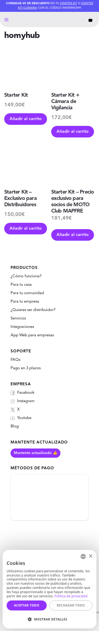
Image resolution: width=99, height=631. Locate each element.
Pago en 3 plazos (26, 368)
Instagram (23, 401)
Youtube (21, 418)
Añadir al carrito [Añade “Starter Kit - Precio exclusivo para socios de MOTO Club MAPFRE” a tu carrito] (72, 235)
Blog (15, 426)
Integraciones (22, 327)
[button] (49, 619)
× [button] (90, 556)
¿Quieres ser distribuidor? (33, 310)
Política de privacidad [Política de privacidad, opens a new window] (70, 596)
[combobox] (83, 556)
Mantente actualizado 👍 (35, 453)
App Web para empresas (32, 335)
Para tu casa (21, 285)
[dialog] (49, 589)
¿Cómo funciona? (26, 276)
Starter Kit (68, 3)
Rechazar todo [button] (71, 605)
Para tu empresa (25, 302)
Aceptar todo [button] (26, 605)
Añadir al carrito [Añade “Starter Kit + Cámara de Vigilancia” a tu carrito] (72, 132)
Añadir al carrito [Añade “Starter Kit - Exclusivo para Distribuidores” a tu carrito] (26, 228)
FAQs (15, 360)
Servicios (18, 319)
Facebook (23, 393)
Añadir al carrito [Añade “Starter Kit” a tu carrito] (26, 119)
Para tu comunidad (27, 293)
